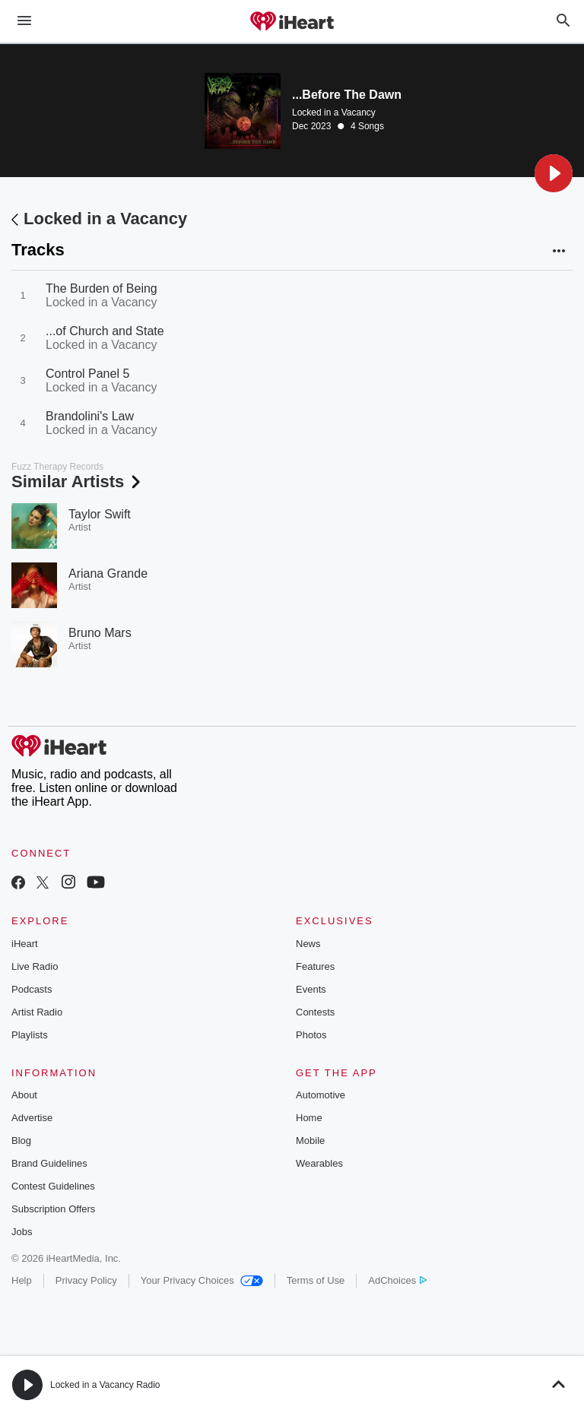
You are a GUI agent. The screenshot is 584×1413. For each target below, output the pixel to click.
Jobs (21, 1231)
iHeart (24, 943)
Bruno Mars (100, 632)
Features (315, 966)
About (24, 1095)
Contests (315, 1012)
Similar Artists (77, 481)
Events (311, 989)
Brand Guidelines (49, 1163)
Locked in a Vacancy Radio (105, 1385)
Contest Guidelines (53, 1186)
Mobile (310, 1140)
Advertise (31, 1117)
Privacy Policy (86, 1280)
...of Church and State (105, 331)
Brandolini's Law (90, 416)
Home (309, 1117)
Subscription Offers (53, 1209)
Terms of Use (316, 1280)
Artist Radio (36, 1012)
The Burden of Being (101, 288)
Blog (21, 1140)
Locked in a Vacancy (334, 112)
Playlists (29, 1035)
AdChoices (397, 1280)
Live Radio (34, 966)
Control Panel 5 (87, 373)
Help (21, 1280)
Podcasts (31, 989)
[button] (554, 173)
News (308, 943)
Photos (311, 1035)
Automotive (320, 1095)
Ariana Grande (108, 573)
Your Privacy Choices (202, 1280)
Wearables (319, 1163)
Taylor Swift (99, 514)
